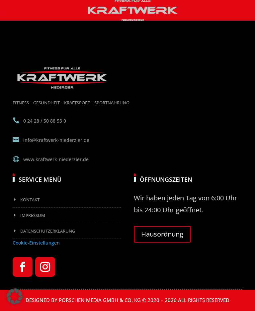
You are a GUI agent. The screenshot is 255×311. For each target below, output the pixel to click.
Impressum (32, 215)
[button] (14, 296)
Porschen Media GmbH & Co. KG (100, 300)
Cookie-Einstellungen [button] (36, 243)
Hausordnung (162, 234)
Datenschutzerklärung (47, 231)
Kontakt (30, 200)
